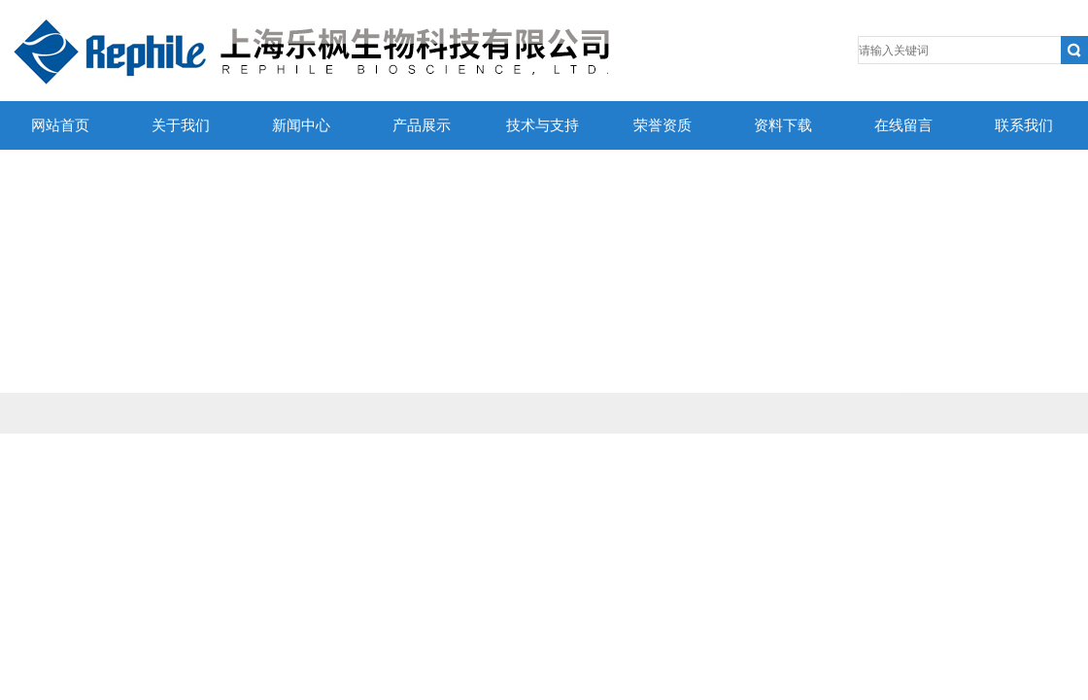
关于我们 (181, 125)
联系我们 (1024, 125)
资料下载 (783, 125)
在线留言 (903, 125)
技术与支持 (542, 125)
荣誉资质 (662, 125)
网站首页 (60, 125)
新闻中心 (301, 125)
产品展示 (421, 125)
